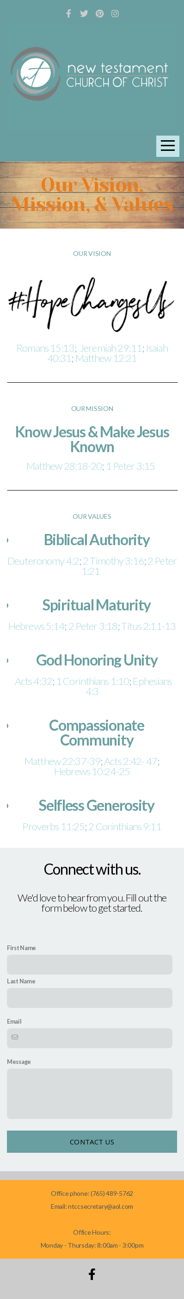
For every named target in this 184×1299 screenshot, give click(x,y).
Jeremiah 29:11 (111, 348)
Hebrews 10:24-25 (92, 771)
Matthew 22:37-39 (62, 761)
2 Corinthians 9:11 (124, 826)
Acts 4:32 (32, 681)
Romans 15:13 (45, 348)
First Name (21, 948)
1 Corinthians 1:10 (92, 681)
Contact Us (92, 1141)
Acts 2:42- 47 (130, 761)
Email (14, 1021)
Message (19, 1061)
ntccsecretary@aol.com (100, 1206)
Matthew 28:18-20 (64, 466)
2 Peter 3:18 (92, 626)
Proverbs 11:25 (53, 826)
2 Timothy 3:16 (113, 560)
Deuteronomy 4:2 (43, 560)
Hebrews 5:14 (36, 626)
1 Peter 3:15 (132, 466)
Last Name (21, 981)
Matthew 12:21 (106, 358)
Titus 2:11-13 (148, 626)
